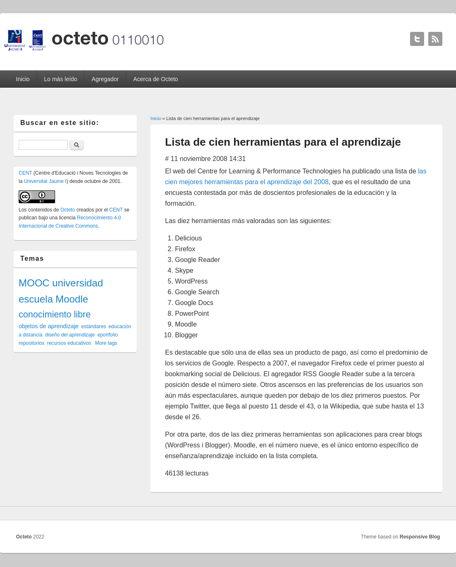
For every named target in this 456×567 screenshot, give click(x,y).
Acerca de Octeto (155, 79)
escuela (36, 299)
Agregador (105, 79)
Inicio (23, 79)
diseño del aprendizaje (70, 335)
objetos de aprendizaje (49, 326)
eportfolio (107, 335)
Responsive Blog (420, 537)
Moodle (71, 299)
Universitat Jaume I (45, 181)
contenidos (40, 210)
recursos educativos (69, 343)
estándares (93, 326)
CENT (25, 173)
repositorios (31, 343)
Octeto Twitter (417, 39)
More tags (106, 343)
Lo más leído (60, 79)
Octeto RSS (435, 39)
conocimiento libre (55, 314)
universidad (77, 282)
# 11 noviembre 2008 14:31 (205, 158)
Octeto (67, 210)
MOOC (34, 282)
